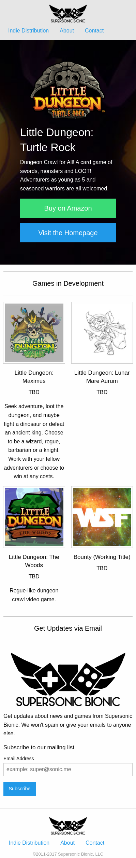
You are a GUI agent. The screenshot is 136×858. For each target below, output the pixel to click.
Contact (94, 30)
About (67, 30)
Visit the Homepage (67, 233)
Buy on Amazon (68, 208)
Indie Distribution (28, 30)
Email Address (18, 758)
